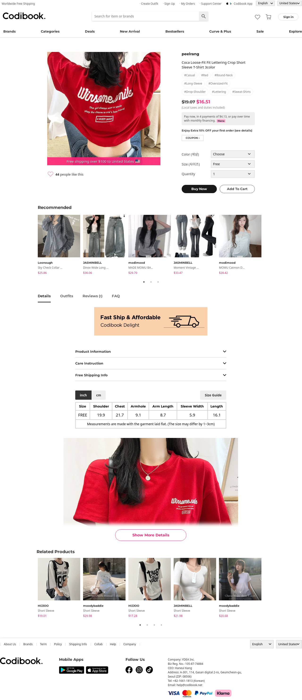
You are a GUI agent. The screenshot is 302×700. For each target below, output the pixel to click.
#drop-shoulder (195, 92)
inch (83, 395)
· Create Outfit (149, 4)
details (44, 296)
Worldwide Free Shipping (18, 4)
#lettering (219, 92)
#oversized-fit (218, 83)
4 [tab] (161, 625)
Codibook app (243, 4)
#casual (189, 75)
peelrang (190, 54)
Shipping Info (78, 644)
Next (267, 245)
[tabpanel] (60, 245)
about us (10, 644)
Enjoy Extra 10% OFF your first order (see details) (217, 130)
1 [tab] (144, 282)
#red (204, 75)
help (113, 644)
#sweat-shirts (241, 92)
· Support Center (211, 4)
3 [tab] (158, 282)
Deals (90, 31)
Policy (58, 644)
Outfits (66, 296)
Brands (9, 31)
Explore (295, 31)
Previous (34, 245)
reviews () (92, 296)
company (129, 644)
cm (98, 395)
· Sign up (169, 4)
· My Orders (187, 4)
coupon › (193, 138)
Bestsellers (174, 31)
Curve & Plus (220, 31)
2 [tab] (151, 282)
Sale (260, 31)
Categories (50, 31)
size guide (213, 395)
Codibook (24, 16)
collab (98, 644)
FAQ (116, 296)
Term (43, 644)
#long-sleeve (193, 83)
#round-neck (223, 75)
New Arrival (130, 31)
